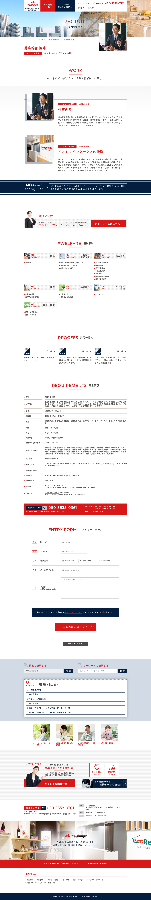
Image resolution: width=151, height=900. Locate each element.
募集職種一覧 (55, 863)
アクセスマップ (84, 3)
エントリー (94, 863)
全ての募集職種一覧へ (57, 784)
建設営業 (40, 880)
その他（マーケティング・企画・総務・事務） (41, 883)
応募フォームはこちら (108, 223)
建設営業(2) (34, 694)
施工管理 (66, 880)
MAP (87, 809)
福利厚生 (91, 8)
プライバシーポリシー (73, 612)
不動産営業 (29, 880)
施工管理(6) (34, 703)
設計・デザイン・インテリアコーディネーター (89, 880)
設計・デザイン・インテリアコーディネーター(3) (50, 708)
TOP (45, 864)
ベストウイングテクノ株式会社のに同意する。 (76, 612)
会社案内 (81, 8)
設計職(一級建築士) (108, 743)
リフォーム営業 (53, 880)
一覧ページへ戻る (75, 644)
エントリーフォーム (52, 492)
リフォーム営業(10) (37, 699)
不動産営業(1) (35, 690)
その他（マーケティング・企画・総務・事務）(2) (50, 713)
